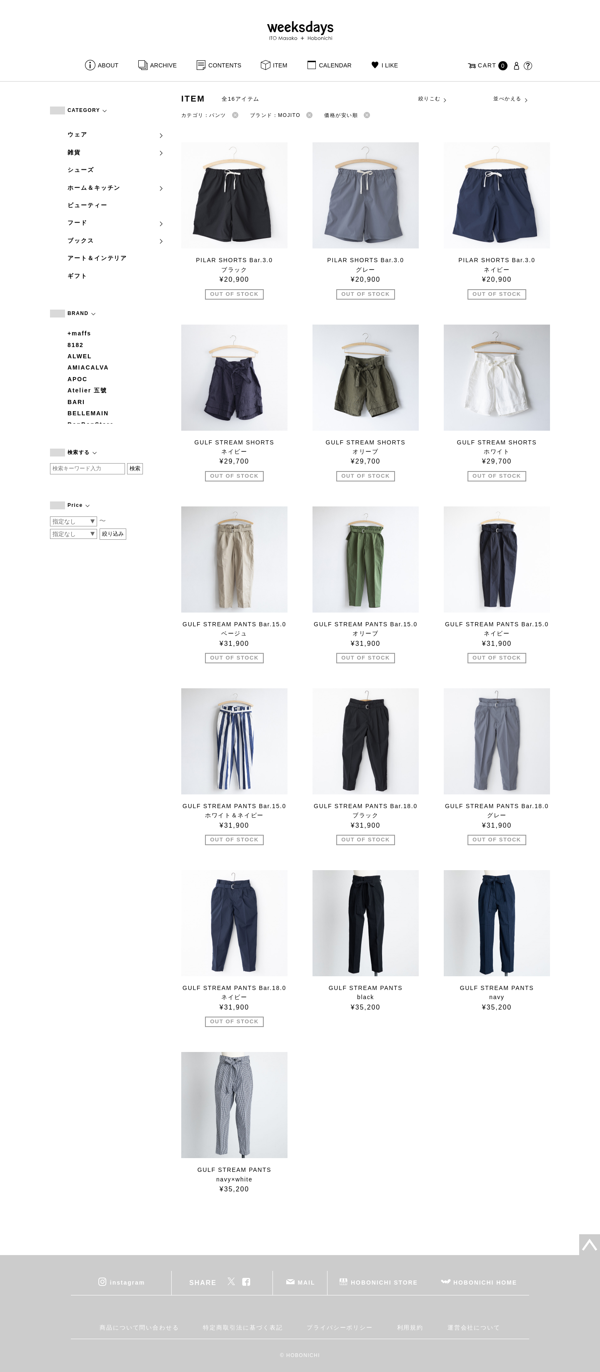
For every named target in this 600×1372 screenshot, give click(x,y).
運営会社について (474, 1327)
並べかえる (510, 99)
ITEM (280, 65)
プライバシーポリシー (340, 1327)
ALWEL (80, 356)
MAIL (306, 1282)
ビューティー (88, 205)
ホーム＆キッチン (116, 187)
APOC (78, 379)
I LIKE (390, 65)
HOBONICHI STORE (384, 1282)
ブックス (116, 240)
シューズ (81, 169)
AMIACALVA (88, 367)
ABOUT (108, 65)
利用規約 (410, 1327)
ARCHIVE (163, 65)
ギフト (78, 276)
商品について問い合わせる (139, 1327)
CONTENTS (224, 65)
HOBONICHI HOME (485, 1282)
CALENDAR (335, 65)
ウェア (116, 134)
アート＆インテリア (97, 258)
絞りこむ (433, 99)
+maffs (79, 333)
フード (116, 222)
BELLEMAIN (88, 413)
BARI (76, 402)
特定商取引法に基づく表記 (242, 1327)
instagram (127, 1282)
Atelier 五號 (87, 390)
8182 (76, 345)
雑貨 (116, 152)
